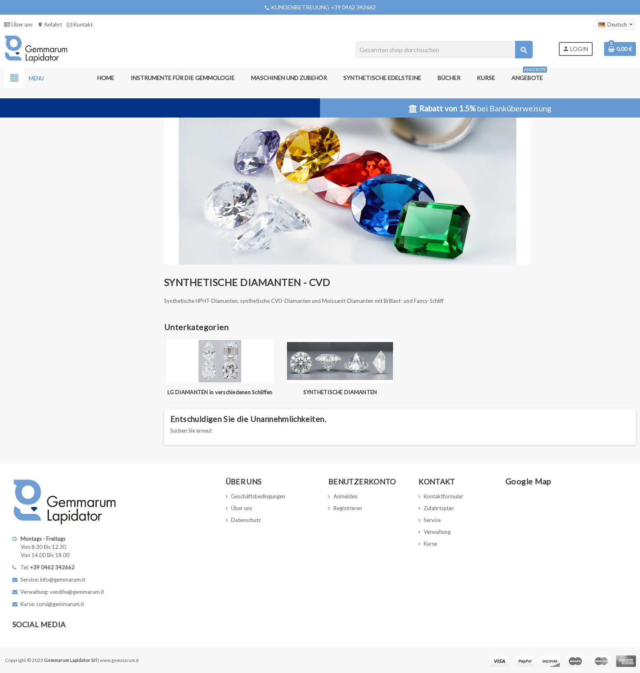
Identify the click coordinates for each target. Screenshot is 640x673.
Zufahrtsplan (439, 508)
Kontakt (80, 24)
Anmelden (345, 496)
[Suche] (444, 49)
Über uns (18, 24)
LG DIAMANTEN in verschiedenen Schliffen (219, 392)
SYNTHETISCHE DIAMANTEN (340, 392)
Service (432, 520)
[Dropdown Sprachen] (615, 24)
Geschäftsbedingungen (258, 496)
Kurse (430, 543)
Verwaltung (437, 532)
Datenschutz (246, 520)
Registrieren (347, 508)
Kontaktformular (443, 496)
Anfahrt (50, 24)
